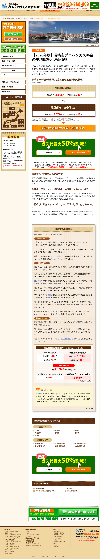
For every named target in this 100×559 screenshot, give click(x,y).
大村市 (37, 430)
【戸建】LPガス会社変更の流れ (13, 542)
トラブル (5, 75)
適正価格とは (71, 489)
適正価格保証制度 (58, 535)
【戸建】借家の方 (9, 545)
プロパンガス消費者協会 (41, 557)
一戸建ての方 (57, 538)
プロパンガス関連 (8, 70)
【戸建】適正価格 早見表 (11, 531)
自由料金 (49, 295)
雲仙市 (57, 433)
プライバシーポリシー (59, 542)
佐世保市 (58, 430)
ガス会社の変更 (10, 13)
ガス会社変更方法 (72, 491)
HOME (9, 18)
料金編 (27, 531)
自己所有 (37, 281)
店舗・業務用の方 (9, 551)
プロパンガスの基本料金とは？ (12, 535)
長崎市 (77, 430)
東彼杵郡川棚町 (60, 446)
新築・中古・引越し (9, 61)
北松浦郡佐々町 (80, 446)
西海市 (37, 435)
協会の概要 (6, 91)
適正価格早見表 (40, 489)
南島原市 (38, 433)
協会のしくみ (89, 13)
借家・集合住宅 (7, 87)
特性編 (27, 533)
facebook (55, 547)
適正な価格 (40, 394)
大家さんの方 (8, 550)
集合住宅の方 (8, 553)
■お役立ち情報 (29, 540)
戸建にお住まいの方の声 (32, 544)
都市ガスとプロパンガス (10, 82)
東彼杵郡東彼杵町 (81, 443)
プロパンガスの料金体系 (11, 538)
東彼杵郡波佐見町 (41, 443)
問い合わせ (55, 259)
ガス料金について (8, 66)
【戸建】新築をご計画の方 (11, 547)
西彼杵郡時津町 (60, 443)
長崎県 (34, 18)
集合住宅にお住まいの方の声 (33, 545)
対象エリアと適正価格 (50, 13)
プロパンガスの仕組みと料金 (12, 536)
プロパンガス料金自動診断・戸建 (45, 491)
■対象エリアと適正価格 (32, 538)
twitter (55, 545)
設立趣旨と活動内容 (30, 13)
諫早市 (77, 433)
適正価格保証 (69, 13)
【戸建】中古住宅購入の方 (11, 548)
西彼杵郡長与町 (40, 446)
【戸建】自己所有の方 (10, 543)
